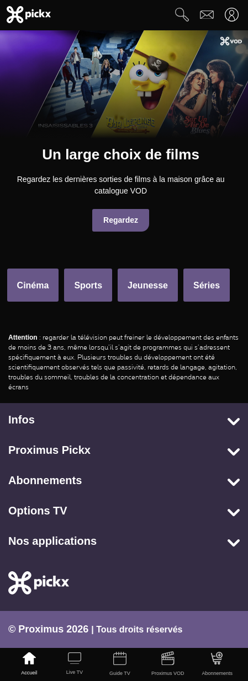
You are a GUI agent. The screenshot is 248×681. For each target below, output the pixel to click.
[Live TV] (74, 664)
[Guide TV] (120, 664)
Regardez (120, 220)
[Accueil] (29, 664)
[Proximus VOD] (168, 664)
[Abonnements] (217, 664)
